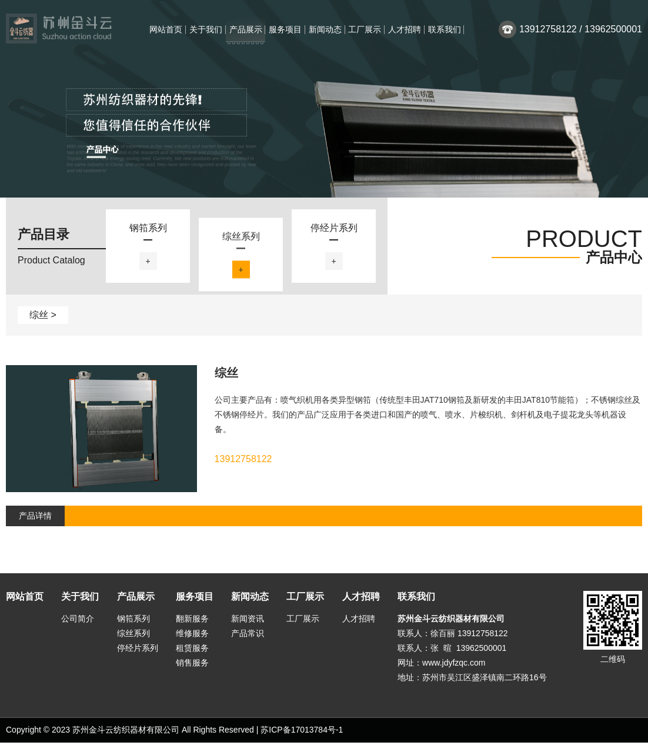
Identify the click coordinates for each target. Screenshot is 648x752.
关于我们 (205, 29)
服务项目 (285, 29)
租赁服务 (192, 657)
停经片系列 (137, 657)
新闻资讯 (247, 628)
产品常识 (247, 642)
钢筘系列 (133, 628)
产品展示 (245, 29)
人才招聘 (404, 29)
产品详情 (35, 525)
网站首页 (165, 29)
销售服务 (192, 672)
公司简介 (77, 628)
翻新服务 (192, 628)
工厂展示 (364, 29)
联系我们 (444, 29)
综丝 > (42, 324)
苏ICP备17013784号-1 (301, 739)
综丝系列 (133, 642)
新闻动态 (325, 29)
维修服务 (192, 642)
